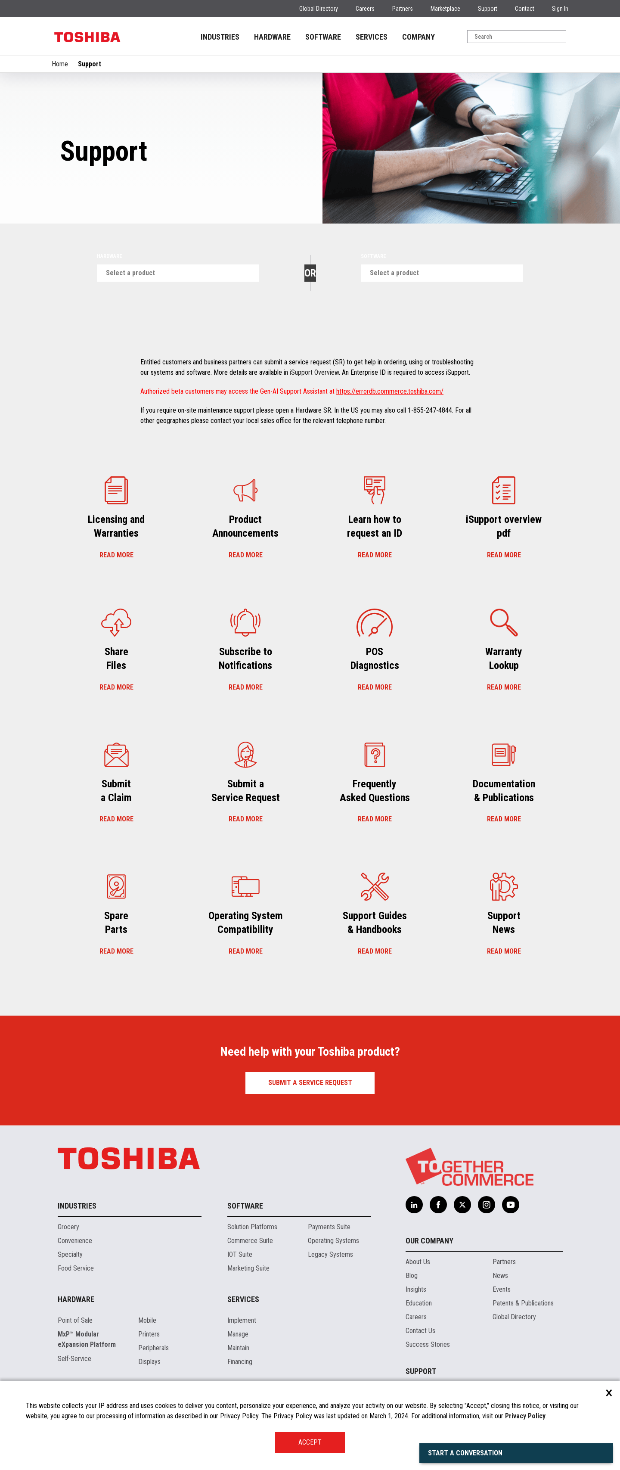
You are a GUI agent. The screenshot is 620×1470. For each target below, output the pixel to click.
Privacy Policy (525, 1416)
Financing (239, 1362)
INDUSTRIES (220, 36)
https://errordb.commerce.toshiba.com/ (389, 391)
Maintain (238, 1348)
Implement (241, 1320)
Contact (524, 8)
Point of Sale (75, 1320)
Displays (149, 1362)
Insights (416, 1289)
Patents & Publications (523, 1303)
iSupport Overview (314, 372)
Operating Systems (333, 1241)
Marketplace (445, 8)
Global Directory (318, 8)
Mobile (147, 1320)
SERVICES (372, 36)
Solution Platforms (252, 1227)
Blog (412, 1275)
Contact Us (420, 1331)
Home (60, 64)
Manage (237, 1334)
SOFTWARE (323, 36)
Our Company (429, 1240)
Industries (77, 1205)
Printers (149, 1334)
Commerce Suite (250, 1241)
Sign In (560, 8)
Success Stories (428, 1344)
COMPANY (418, 36)
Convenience (75, 1241)
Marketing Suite (248, 1268)
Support (487, 8)
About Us (418, 1262)
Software (373, 256)
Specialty (70, 1254)
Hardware (109, 256)
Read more (116, 555)
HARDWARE (272, 36)
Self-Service (74, 1359)
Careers (365, 8)
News (500, 1275)
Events (502, 1289)
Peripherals (153, 1348)
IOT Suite (239, 1254)
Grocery (68, 1227)
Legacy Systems (330, 1254)
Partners (402, 8)
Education (419, 1303)
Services (243, 1299)
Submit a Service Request (310, 1082)
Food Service (76, 1268)
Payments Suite (329, 1227)
